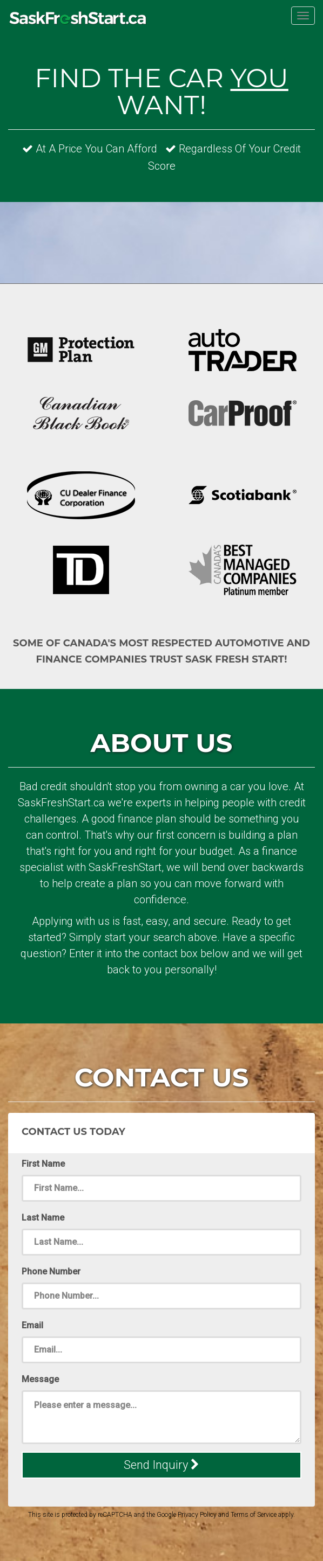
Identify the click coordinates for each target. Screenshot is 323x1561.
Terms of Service (254, 1514)
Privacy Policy (197, 1514)
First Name (43, 1164)
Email (32, 1325)
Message (40, 1379)
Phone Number (51, 1271)
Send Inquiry (161, 1465)
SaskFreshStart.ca (78, 20)
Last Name (43, 1217)
